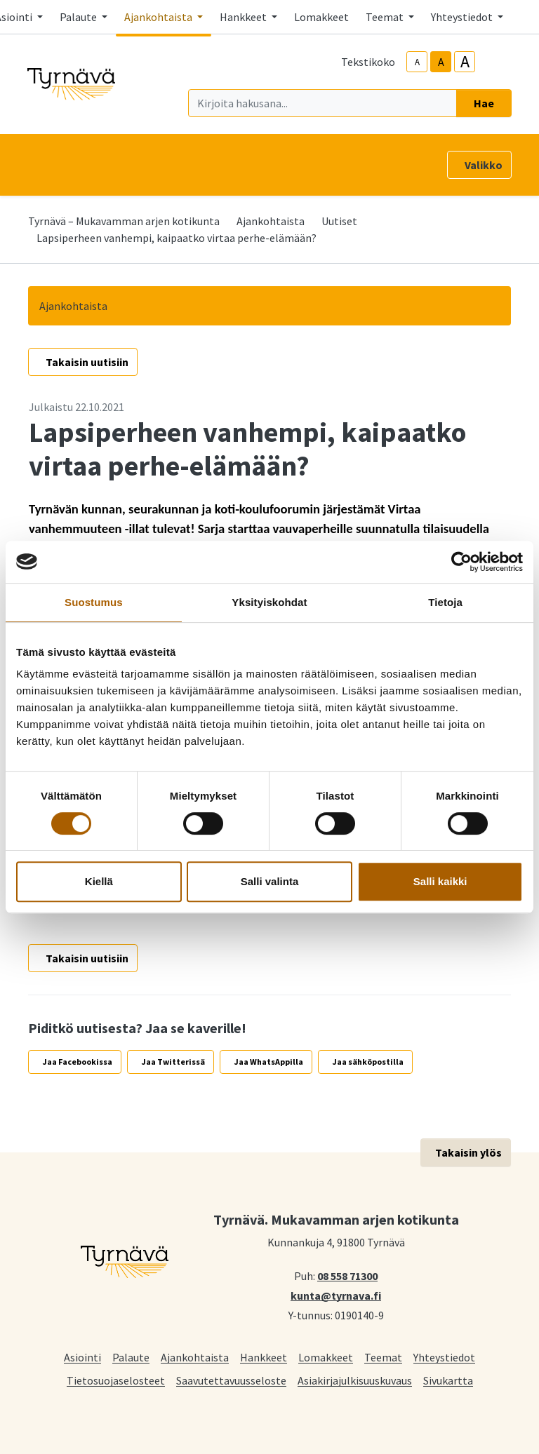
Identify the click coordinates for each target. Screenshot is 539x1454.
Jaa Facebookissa (77, 1061)
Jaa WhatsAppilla (268, 1061)
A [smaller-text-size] (417, 62)
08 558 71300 (347, 1275)
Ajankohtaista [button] (159, 17)
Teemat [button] (386, 17)
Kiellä (99, 881)
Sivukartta (448, 1380)
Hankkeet (263, 1357)
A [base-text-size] (441, 62)
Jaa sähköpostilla (368, 1061)
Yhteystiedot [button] (463, 17)
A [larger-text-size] (465, 61)
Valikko (484, 165)
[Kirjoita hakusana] (322, 103)
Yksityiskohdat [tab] (269, 602)
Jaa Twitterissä (173, 1061)
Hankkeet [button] (244, 17)
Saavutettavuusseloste (231, 1380)
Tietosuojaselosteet (116, 1380)
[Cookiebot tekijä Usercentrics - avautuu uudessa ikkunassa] (461, 561)
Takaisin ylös (468, 1152)
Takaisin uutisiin (87, 362)
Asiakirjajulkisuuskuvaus (355, 1380)
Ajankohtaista (271, 221)
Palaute (130, 1357)
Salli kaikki (440, 881)
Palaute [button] (79, 17)
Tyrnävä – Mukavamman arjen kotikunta (124, 221)
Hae (484, 103)
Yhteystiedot (444, 1357)
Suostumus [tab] (94, 602)
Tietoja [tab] (445, 602)
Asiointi (82, 1357)
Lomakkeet (321, 17)
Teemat (383, 1357)
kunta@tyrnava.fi (336, 1294)
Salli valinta (270, 881)
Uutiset (339, 221)
